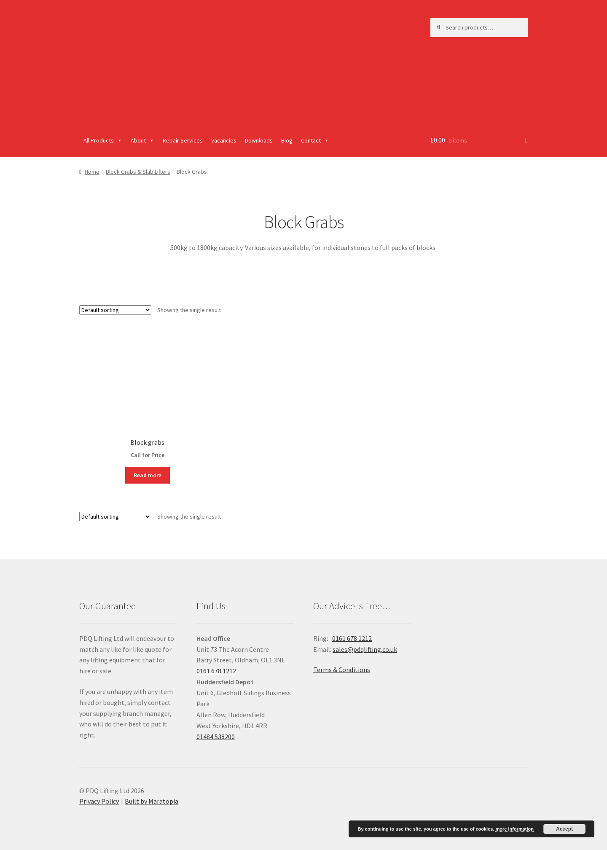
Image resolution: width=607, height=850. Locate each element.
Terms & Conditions (341, 669)
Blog (287, 140)
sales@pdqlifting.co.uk (365, 649)
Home (92, 171)
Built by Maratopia (151, 801)
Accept (564, 829)
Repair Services (183, 140)
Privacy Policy (99, 801)
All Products (102, 140)
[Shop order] (115, 310)
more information (514, 828)
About (142, 140)
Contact (315, 140)
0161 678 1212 (216, 671)
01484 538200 (215, 736)
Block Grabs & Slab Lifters (138, 171)
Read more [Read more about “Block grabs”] (147, 475)
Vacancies (223, 140)
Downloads (259, 140)
